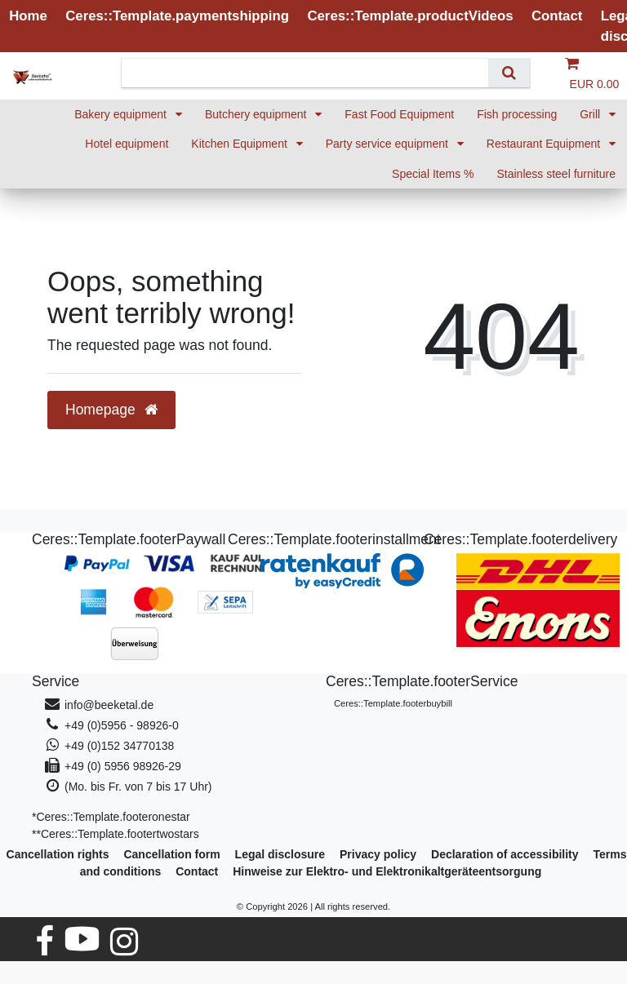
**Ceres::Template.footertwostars (115, 833)
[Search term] (311, 73)
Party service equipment (388, 143)
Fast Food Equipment (399, 114)
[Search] (509, 73)
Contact (197, 871)
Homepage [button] (111, 409)
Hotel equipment (126, 143)
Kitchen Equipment (240, 143)
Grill (591, 114)
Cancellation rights (58, 854)
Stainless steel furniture (556, 173)
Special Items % (433, 173)
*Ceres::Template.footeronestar (111, 816)
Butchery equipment (257, 114)
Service (55, 681)
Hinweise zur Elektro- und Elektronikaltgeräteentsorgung (387, 871)
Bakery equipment (122, 114)
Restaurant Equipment (545, 143)
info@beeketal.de (108, 704)
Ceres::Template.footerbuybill (393, 703)
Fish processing (517, 114)
